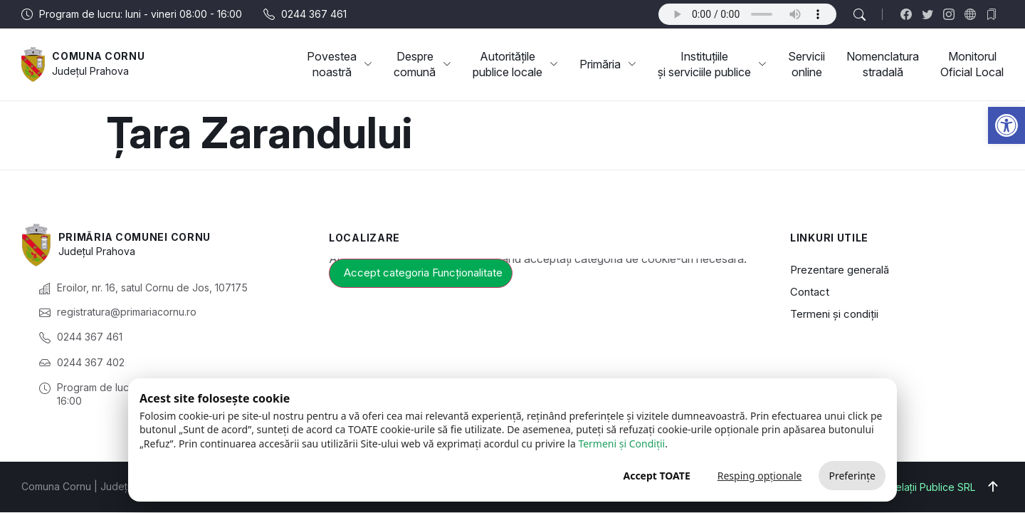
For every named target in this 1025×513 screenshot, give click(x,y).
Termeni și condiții (834, 314)
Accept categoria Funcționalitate (423, 272)
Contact (809, 292)
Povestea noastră (339, 64)
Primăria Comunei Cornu (135, 237)
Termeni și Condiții (621, 443)
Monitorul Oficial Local (972, 64)
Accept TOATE (656, 475)
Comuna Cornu (98, 56)
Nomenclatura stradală (882, 64)
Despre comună (422, 64)
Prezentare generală (839, 269)
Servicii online (806, 64)
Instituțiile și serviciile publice (712, 64)
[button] (1006, 125)
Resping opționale (760, 475)
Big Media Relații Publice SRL (907, 487)
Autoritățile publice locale (515, 64)
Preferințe (852, 475)
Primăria (607, 64)
